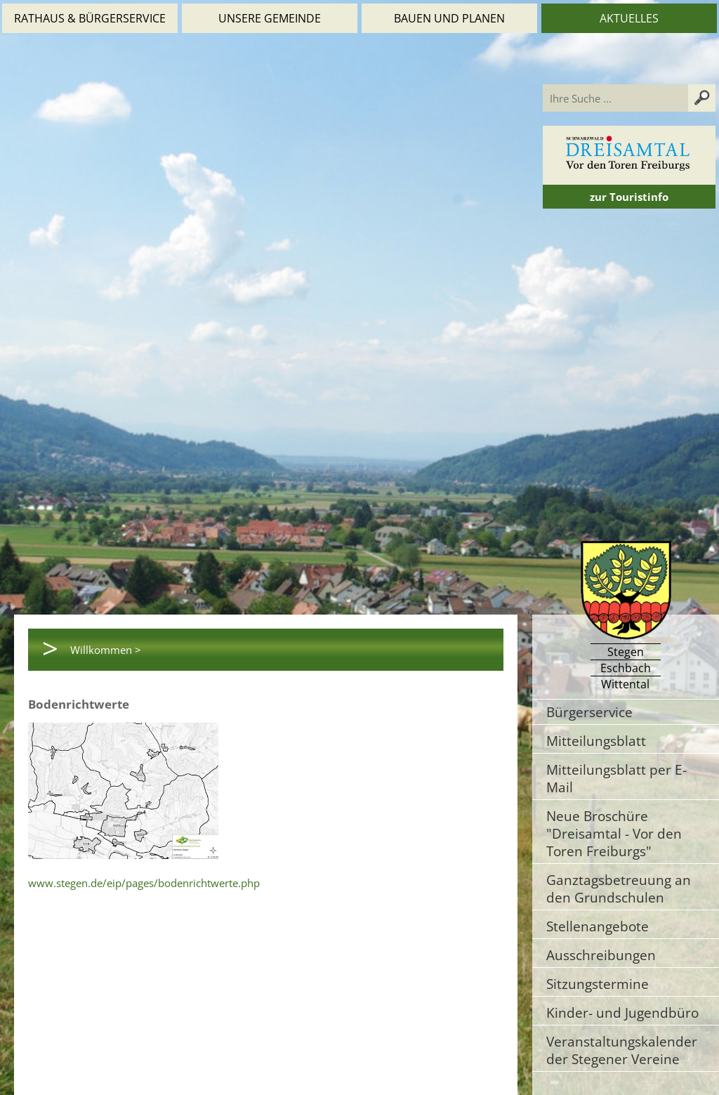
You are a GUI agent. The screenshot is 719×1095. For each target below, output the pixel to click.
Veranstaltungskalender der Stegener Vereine (621, 1050)
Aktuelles (629, 18)
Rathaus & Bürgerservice (90, 18)
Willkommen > (105, 650)
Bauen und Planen (449, 18)
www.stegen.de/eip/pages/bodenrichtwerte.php (144, 883)
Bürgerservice (589, 712)
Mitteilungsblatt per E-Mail (616, 778)
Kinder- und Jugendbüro (622, 1012)
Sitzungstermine (597, 983)
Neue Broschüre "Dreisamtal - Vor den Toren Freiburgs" (614, 833)
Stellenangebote (597, 926)
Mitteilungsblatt (596, 740)
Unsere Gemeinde (269, 18)
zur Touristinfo (629, 197)
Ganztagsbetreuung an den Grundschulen (618, 888)
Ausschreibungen (601, 955)
